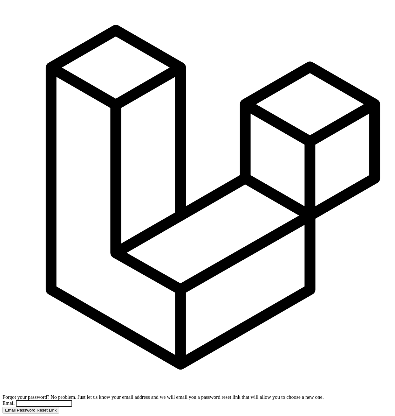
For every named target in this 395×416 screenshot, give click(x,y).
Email (9, 403)
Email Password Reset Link (31, 410)
